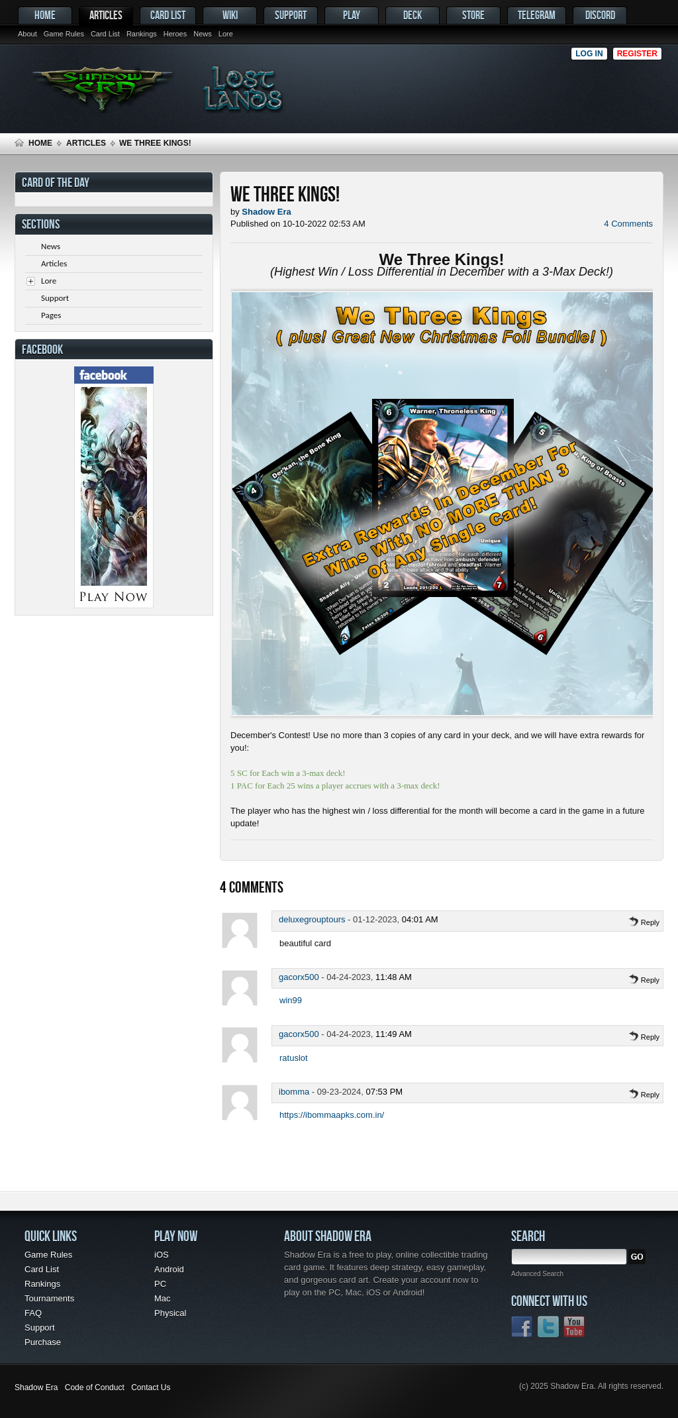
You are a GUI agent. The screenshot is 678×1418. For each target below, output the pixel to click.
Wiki (230, 15)
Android (169, 1269)
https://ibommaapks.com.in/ (331, 1115)
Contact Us (150, 1387)
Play (351, 15)
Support (291, 15)
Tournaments (49, 1298)
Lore (225, 34)
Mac (162, 1298)
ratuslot (293, 1058)
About (27, 34)
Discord (600, 15)
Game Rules (64, 34)
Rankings (141, 34)
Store (473, 15)
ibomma (294, 1092)
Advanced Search (537, 1274)
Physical (170, 1313)
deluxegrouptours (312, 919)
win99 (290, 1000)
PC (160, 1284)
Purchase (42, 1342)
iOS (161, 1255)
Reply (643, 922)
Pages (51, 315)
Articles (105, 15)
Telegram (537, 15)
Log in (589, 53)
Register (637, 53)
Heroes (175, 34)
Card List (105, 34)
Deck (412, 15)
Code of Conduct (94, 1387)
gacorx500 (299, 977)
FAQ (33, 1313)
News (202, 34)
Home (45, 15)
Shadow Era (36, 1387)
